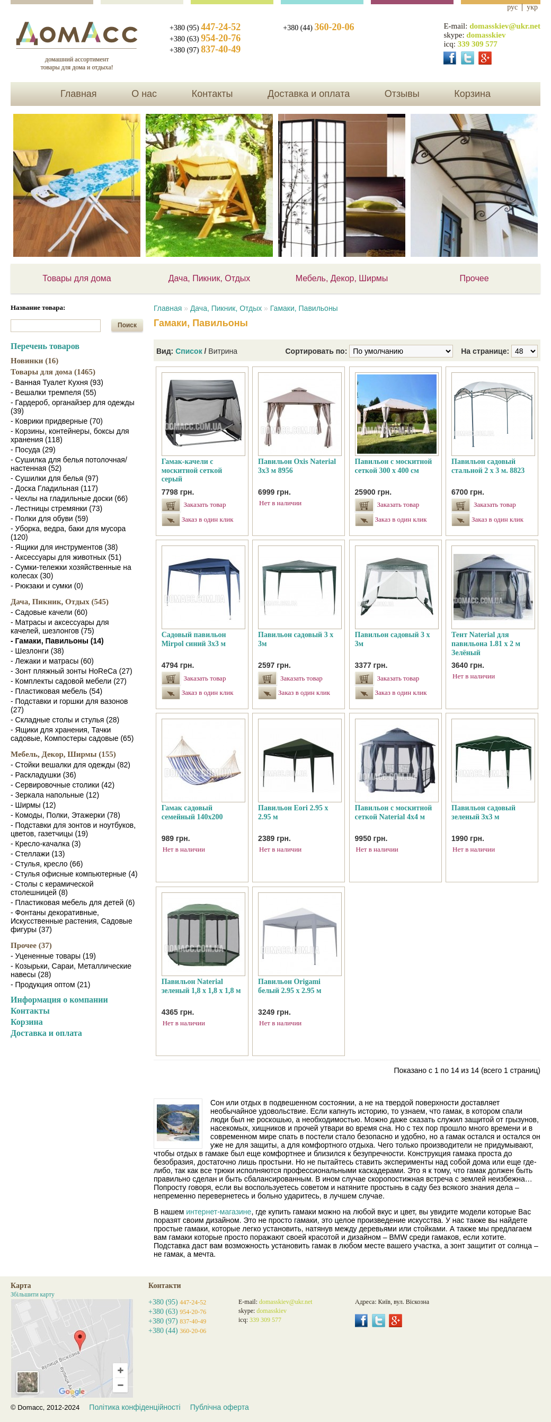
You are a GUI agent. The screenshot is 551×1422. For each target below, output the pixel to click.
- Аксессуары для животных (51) (66, 557)
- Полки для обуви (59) (49, 518)
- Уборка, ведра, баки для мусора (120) (68, 532)
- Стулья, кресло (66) (47, 864)
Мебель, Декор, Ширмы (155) (63, 754)
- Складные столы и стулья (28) (65, 720)
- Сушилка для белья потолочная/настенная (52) (69, 463)
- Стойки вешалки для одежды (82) (70, 765)
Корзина (472, 93)
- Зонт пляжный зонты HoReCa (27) (71, 671)
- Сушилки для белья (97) (55, 478)
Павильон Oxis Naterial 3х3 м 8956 (297, 466)
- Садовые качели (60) (49, 612)
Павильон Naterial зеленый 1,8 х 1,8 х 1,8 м (201, 986)
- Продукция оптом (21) (50, 984)
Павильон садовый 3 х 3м (295, 639)
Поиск (127, 325)
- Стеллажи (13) (38, 853)
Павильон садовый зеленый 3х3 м (483, 812)
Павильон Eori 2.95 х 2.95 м (293, 812)
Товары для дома (76, 278)
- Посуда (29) (33, 449)
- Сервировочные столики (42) (62, 785)
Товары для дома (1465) (53, 372)
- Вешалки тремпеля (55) (53, 392)
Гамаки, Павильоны (304, 308)
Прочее (473, 278)
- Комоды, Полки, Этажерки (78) (65, 815)
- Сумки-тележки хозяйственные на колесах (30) (71, 571)
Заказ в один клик (206, 519)
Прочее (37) (31, 945)
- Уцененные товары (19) (53, 956)
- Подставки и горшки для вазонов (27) (69, 705)
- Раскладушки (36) (43, 775)
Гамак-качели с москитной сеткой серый (192, 471)
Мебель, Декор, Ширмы (342, 278)
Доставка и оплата (309, 93)
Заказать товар (205, 504)
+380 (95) (205, 28)
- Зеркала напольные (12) (55, 795)
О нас (144, 93)
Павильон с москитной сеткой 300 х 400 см (393, 466)
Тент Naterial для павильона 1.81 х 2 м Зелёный (485, 644)
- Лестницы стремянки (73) (56, 508)
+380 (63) (205, 39)
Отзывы (402, 93)
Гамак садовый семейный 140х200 (192, 812)
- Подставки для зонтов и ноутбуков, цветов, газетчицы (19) (73, 829)
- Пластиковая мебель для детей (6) (73, 902)
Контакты (212, 93)
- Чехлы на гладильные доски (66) (69, 498)
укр (532, 7)
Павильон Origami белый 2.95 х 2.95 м (289, 986)
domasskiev (485, 35)
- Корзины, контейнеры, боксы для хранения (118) (70, 435)
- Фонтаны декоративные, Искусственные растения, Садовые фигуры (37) (71, 921)
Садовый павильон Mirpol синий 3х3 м (194, 639)
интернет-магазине (218, 1212)
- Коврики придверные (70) (57, 421)
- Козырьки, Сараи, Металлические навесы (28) (71, 970)
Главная (78, 93)
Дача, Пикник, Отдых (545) (60, 601)
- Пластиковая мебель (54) (56, 691)
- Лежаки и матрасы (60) (52, 661)
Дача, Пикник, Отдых (209, 278)
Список (188, 351)
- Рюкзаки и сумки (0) (47, 586)
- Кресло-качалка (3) (46, 843)
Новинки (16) (34, 360)
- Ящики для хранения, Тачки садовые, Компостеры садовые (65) (72, 734)
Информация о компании (59, 999)
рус (512, 7)
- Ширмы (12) (33, 805)
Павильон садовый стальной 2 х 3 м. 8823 (488, 466)
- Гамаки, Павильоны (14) (57, 641)
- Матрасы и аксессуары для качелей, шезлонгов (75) (60, 626)
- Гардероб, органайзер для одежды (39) (73, 406)
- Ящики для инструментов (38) (64, 547)
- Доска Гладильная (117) (54, 488)
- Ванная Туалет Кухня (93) (57, 382)
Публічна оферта (219, 1407)
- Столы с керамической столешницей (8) (52, 888)
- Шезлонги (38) (37, 651)
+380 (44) (318, 28)
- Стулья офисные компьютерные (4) (74, 874)
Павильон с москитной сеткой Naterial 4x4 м (393, 812)
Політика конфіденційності (134, 1407)
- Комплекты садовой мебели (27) (69, 681)
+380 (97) (205, 50)
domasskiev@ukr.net (504, 26)
